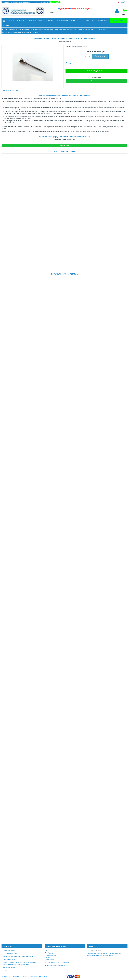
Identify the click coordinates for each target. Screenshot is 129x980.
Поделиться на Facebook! (11, 90)
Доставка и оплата (9, 959)
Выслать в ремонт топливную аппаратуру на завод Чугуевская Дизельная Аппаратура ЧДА (19, 963)
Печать (69, 63)
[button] (21, 20)
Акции (5, 970)
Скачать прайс (54, 2)
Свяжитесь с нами (9, 950)
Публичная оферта (9, 967)
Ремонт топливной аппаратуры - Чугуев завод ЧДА (19, 956)
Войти (117, 14)
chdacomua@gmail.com (57, 965)
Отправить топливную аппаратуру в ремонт (17, 2)
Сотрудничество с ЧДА (10, 953)
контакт (35, 2)
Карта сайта (44, 2)
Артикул (60, 41)
